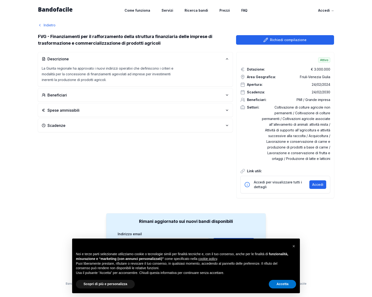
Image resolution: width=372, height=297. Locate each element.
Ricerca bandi (196, 10)
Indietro (47, 25)
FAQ (244, 10)
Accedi (326, 10)
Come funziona (137, 10)
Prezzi (224, 10)
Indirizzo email (130, 234)
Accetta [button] (282, 284)
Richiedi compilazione (285, 40)
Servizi (167, 10)
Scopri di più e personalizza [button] (105, 284)
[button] (294, 246)
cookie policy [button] (207, 259)
